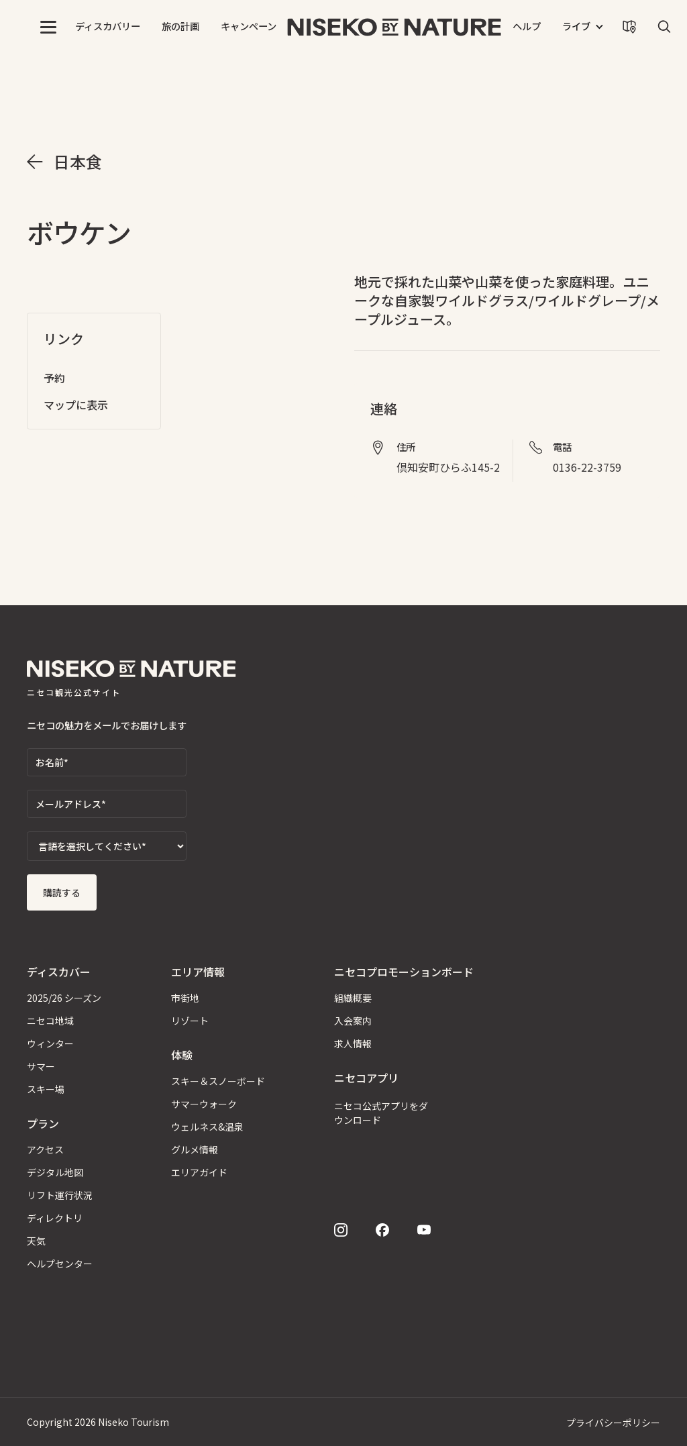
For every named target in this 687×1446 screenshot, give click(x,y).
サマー (41, 1066)
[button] (48, 27)
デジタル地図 (55, 1172)
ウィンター (50, 1043)
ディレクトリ (55, 1218)
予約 (54, 378)
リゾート (190, 1020)
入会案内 (353, 1020)
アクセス (45, 1149)
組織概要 (353, 997)
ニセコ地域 (50, 1020)
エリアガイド (199, 1172)
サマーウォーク (204, 1103)
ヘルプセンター (60, 1263)
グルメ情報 (194, 1149)
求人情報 (353, 1043)
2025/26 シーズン (64, 997)
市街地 (185, 997)
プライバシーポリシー (613, 1422)
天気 (36, 1240)
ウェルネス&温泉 (207, 1126)
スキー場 (45, 1089)
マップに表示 (76, 405)
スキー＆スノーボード (218, 1081)
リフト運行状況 (60, 1195)
